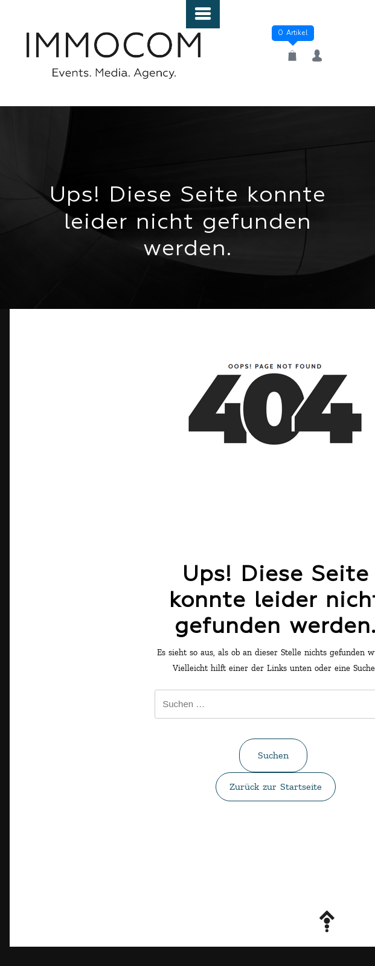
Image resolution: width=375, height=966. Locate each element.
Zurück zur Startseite (275, 786)
